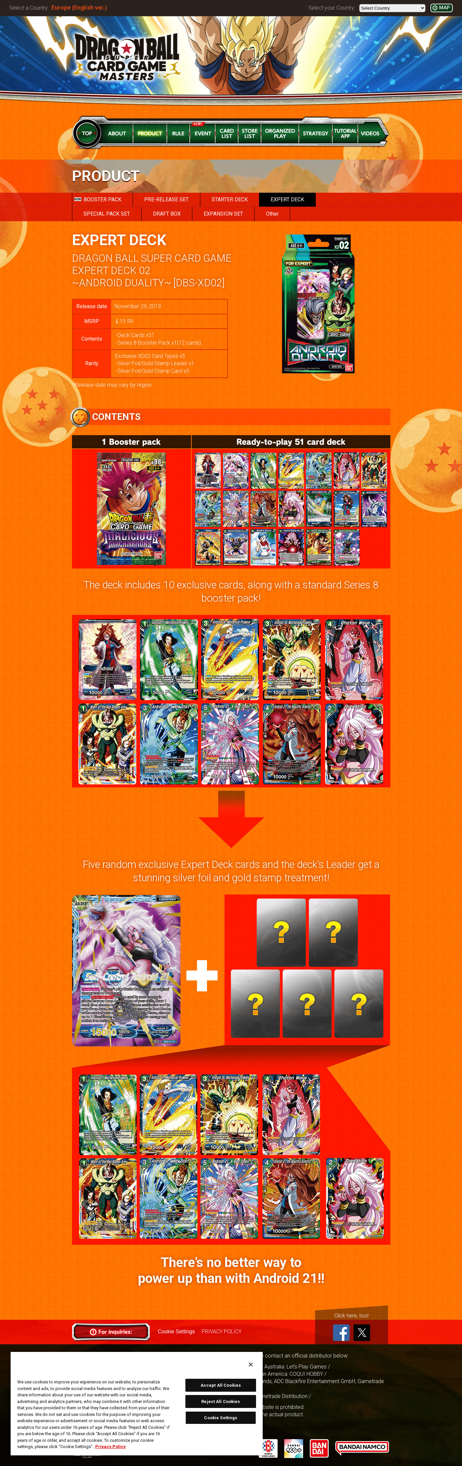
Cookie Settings (176, 1331)
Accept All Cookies (221, 1385)
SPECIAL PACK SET (107, 214)
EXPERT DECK (287, 199)
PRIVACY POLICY (221, 1331)
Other (272, 214)
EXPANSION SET (223, 214)
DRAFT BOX (167, 214)
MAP (444, 8)
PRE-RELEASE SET (166, 199)
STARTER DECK (230, 199)
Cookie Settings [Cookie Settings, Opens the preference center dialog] (220, 1417)
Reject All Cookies (220, 1401)
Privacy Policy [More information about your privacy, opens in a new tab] (110, 1446)
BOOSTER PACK (97, 199)
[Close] (250, 1364)
